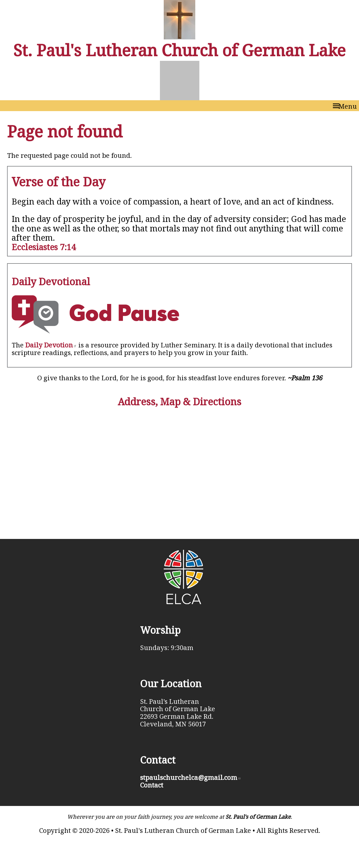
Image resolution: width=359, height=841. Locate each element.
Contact (151, 784)
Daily (51, 344)
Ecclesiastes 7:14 (44, 247)
